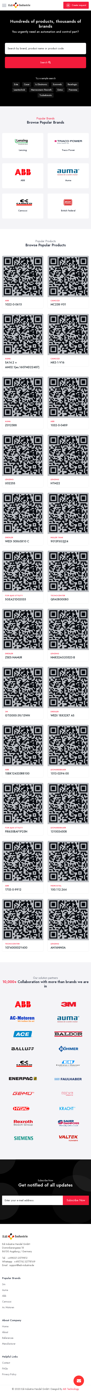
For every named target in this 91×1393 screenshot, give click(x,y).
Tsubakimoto (45, 95)
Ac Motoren (8, 1307)
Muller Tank (57, 537)
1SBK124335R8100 (17, 773)
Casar (26, 84)
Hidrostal (56, 885)
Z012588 (11, 425)
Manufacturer (9, 1343)
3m (3, 1284)
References (7, 1338)
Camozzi (55, 300)
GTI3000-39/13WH (17, 715)
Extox (60, 89)
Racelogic (72, 84)
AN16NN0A (58, 948)
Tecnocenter (58, 595)
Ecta (16, 84)
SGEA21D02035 (15, 599)
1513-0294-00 (60, 773)
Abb (4, 1296)
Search (45, 62)
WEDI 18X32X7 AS (62, 715)
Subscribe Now (76, 1200)
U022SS (10, 483)
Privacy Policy (9, 1374)
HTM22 (55, 483)
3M (6, 711)
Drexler (9, 537)
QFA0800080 (59, 599)
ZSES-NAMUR (13, 657)
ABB (7, 300)
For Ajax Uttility (14, 595)
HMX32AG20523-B (63, 657)
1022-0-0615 (13, 304)
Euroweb (57, 84)
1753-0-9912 (13, 890)
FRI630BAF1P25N (16, 832)
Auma (8, 358)
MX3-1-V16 (57, 362)
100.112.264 (59, 890)
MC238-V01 (58, 304)
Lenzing (9, 479)
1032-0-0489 (59, 425)
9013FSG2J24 (59, 541)
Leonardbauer (58, 769)
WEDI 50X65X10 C (17, 541)
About (5, 1332)
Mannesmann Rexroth (41, 89)
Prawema (73, 89)
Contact (6, 1363)
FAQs (5, 1368)
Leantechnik (19, 89)
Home (5, 1326)
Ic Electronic (41, 84)
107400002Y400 (16, 948)
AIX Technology (71, 1389)
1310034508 (59, 832)
